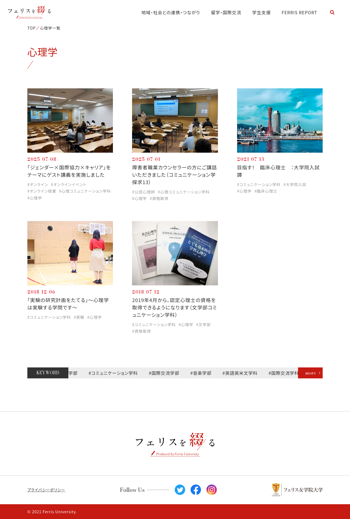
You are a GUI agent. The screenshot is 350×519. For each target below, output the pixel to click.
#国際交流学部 (166, 373)
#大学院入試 (294, 184)
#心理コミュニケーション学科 (85, 191)
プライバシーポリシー (46, 489)
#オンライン (37, 184)
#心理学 (34, 198)
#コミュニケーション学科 (259, 184)
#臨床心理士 (266, 191)
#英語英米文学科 (242, 373)
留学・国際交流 (226, 12)
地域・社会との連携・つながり (170, 12)
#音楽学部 (203, 373)
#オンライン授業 (41, 191)
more (310, 373)
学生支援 (261, 12)
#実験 (79, 317)
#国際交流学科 (286, 373)
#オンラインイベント (68, 184)
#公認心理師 (143, 192)
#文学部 (203, 324)
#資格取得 (159, 198)
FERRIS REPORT (299, 12)
